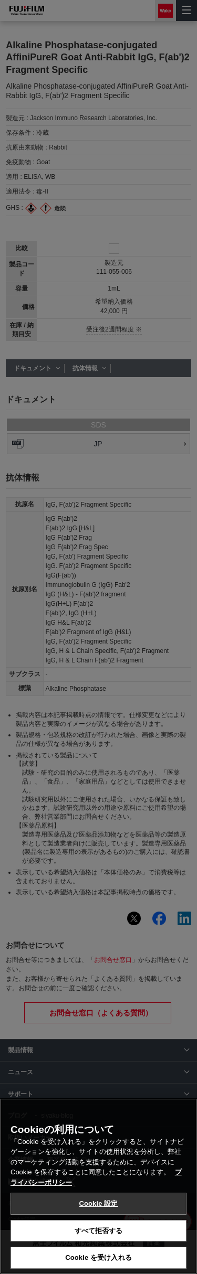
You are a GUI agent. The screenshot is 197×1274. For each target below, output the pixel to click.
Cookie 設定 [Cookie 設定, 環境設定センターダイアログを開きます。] (98, 1203)
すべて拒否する (99, 1231)
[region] (98, 1186)
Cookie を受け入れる (98, 1257)
